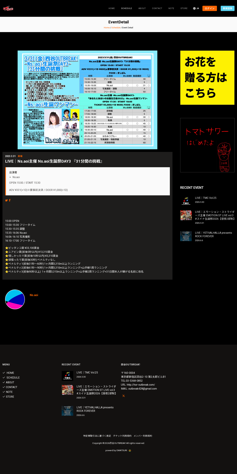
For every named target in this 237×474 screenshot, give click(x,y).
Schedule (115, 27)
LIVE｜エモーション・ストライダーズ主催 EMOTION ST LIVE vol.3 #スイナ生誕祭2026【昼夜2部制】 (215, 215)
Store (184, 8)
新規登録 (227, 8)
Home (112, 8)
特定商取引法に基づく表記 (97, 435)
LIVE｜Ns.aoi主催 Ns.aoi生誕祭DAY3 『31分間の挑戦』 (54, 161)
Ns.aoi (34, 295)
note (171, 8)
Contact (157, 8)
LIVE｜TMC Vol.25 (205, 197)
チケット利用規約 (122, 435)
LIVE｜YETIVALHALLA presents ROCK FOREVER (213, 234)
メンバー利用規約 (143, 435)
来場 (20, 156)
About (142, 8)
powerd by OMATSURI (118, 450)
